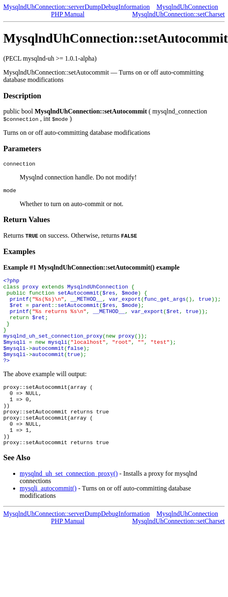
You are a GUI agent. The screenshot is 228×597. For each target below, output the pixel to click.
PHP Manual (67, 14)
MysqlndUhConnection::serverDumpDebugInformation (76, 6)
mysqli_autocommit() (48, 520)
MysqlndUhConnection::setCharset (178, 14)
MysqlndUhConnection (187, 6)
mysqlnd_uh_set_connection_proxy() (69, 505)
